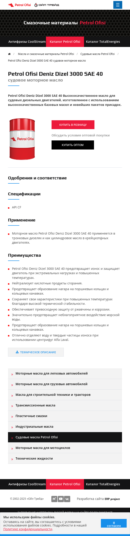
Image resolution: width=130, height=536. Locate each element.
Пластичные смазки (31, 416)
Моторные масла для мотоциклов (43, 448)
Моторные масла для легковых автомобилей (52, 373)
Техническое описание (36, 352)
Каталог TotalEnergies (103, 41)
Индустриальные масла (34, 426)
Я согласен (114, 524)
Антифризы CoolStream (27, 41)
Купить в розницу (73, 124)
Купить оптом (73, 145)
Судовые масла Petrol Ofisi (97, 54)
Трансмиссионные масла (35, 405)
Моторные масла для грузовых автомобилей (52, 384)
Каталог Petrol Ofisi (65, 41)
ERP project (112, 498)
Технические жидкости (34, 458)
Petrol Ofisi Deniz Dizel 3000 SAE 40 (47, 60)
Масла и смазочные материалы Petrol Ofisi (46, 54)
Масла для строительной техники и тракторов (53, 394)
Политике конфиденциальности (27, 529)
